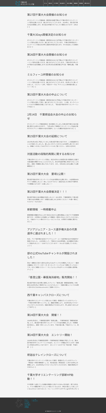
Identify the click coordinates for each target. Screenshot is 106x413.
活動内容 (75, 3)
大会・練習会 (69, 3)
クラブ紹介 (56, 3)
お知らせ (50, 3)
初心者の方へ (62, 3)
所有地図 (81, 3)
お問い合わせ (87, 3)
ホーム (45, 3)
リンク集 (34, 399)
